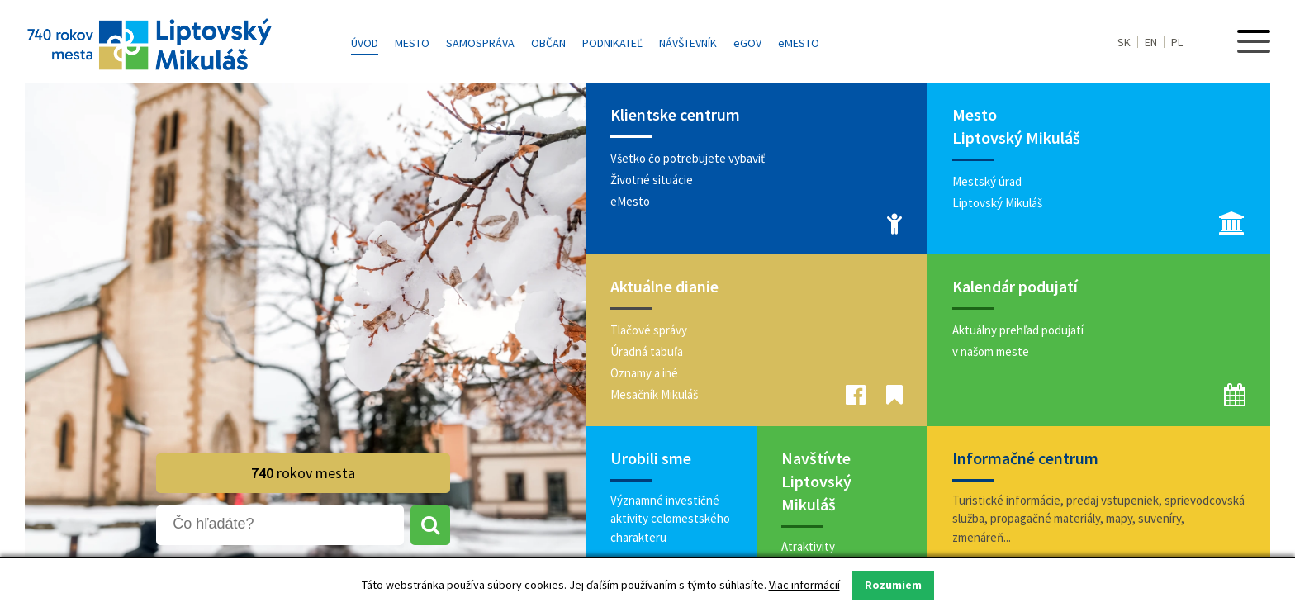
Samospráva (480, 43)
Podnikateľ (612, 43)
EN (1151, 42)
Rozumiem (893, 584)
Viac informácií (804, 584)
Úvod (364, 43)
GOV (747, 43)
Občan (548, 43)
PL (1177, 42)
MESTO (798, 43)
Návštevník (688, 43)
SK (1124, 42)
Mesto (412, 43)
